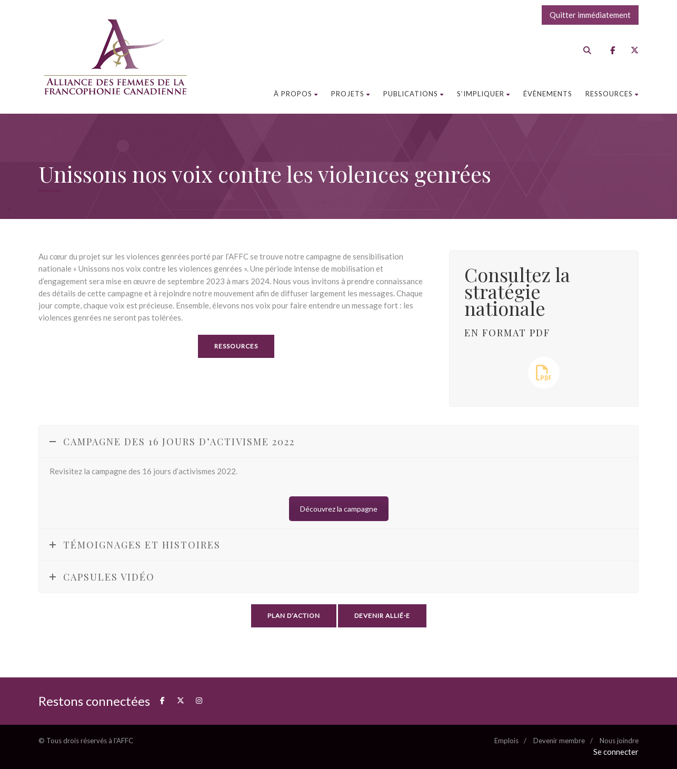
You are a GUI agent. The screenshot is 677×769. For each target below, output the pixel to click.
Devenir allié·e (382, 616)
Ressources (612, 93)
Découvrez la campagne (338, 508)
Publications (413, 93)
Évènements (547, 93)
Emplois (506, 740)
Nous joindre (619, 740)
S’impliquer (483, 93)
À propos (296, 93)
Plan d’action (293, 616)
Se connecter (616, 751)
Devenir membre (559, 740)
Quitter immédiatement (590, 14)
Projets (350, 93)
